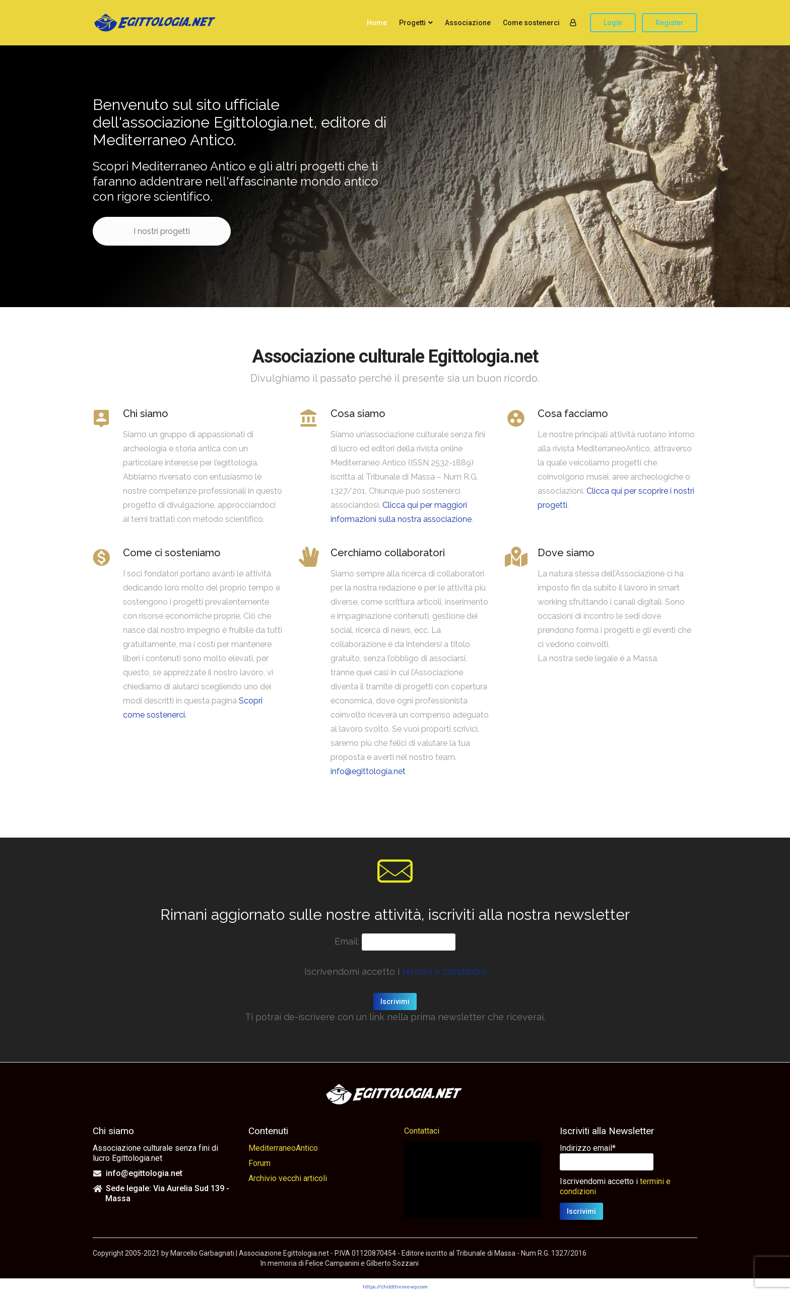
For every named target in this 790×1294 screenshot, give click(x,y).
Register (669, 23)
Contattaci (421, 1131)
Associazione (468, 23)
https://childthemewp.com (395, 1286)
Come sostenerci (531, 23)
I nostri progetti (162, 231)
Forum (259, 1163)
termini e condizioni (444, 971)
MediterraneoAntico (283, 1148)
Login (613, 23)
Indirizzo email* (588, 1148)
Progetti (412, 23)
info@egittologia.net (368, 771)
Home (377, 23)
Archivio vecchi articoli (287, 1178)
